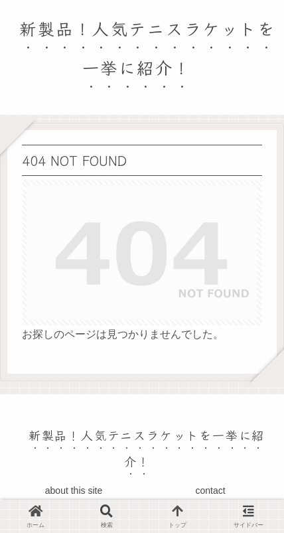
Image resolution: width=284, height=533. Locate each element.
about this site (73, 490)
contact (210, 490)
